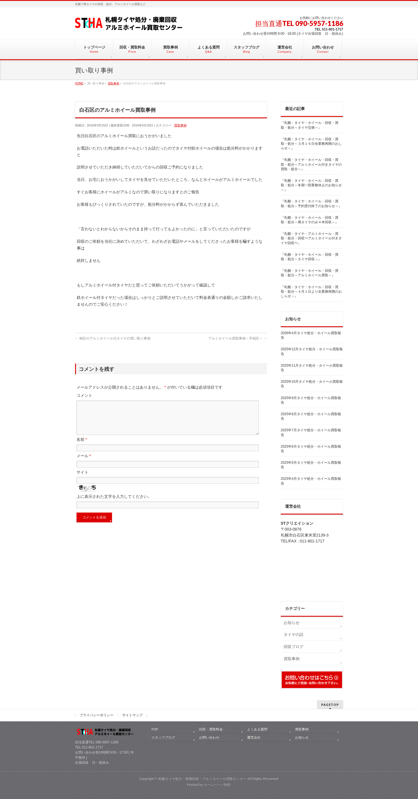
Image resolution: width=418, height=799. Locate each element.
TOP (154, 729)
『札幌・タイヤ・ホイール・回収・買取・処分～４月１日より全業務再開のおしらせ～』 (311, 291)
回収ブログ (293, 646)
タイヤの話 (293, 634)
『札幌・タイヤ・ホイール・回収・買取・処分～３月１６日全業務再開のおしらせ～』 (311, 143)
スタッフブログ (163, 737)
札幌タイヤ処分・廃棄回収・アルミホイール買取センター (202, 779)
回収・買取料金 (211, 729)
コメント (84, 395)
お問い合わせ (209, 737)
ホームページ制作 (217, 785)
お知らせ (291, 622)
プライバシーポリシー (96, 715)
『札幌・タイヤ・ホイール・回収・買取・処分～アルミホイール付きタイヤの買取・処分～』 (311, 164)
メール (83, 462)
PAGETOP (330, 704)
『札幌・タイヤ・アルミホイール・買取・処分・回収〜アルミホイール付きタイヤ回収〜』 (311, 238)
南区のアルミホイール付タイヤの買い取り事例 (112, 338)
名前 (81, 446)
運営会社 (254, 737)
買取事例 (180, 125)
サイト (82, 479)
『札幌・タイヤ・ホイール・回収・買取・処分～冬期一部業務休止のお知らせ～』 (311, 185)
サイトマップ (132, 715)
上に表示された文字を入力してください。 (114, 503)
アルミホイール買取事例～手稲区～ (237, 338)
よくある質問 (257, 729)
